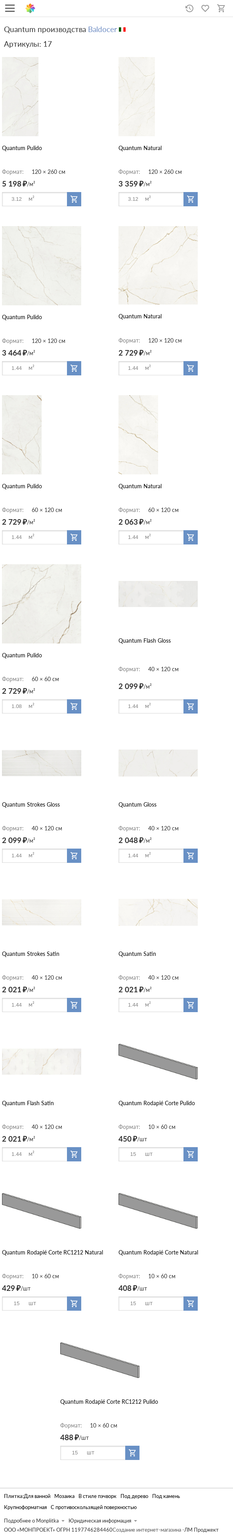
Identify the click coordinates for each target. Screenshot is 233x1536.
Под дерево (134, 1496)
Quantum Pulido (22, 148)
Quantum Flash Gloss (144, 640)
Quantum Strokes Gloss (31, 804)
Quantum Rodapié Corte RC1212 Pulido (109, 1401)
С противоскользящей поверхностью (94, 1507)
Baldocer (102, 29)
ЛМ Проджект (201, 1530)
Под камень (166, 1496)
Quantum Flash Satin (28, 1103)
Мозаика (64, 1496)
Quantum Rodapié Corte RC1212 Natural (52, 1252)
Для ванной (37, 1496)
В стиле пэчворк (97, 1496)
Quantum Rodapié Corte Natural (158, 1252)
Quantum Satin (137, 953)
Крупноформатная (25, 1507)
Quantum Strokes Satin (30, 953)
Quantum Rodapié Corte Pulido (156, 1103)
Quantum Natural (140, 148)
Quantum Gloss (137, 804)
